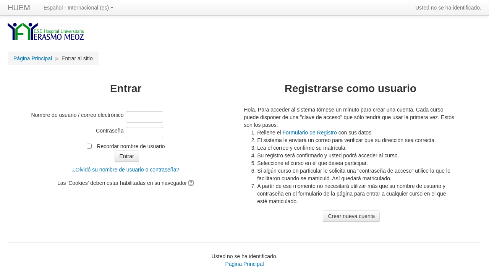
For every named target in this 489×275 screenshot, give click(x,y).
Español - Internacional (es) (78, 8)
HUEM (19, 7)
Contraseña (109, 131)
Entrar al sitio (77, 58)
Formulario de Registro (309, 132)
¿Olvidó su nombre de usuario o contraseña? (125, 170)
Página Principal (32, 58)
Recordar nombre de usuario (131, 146)
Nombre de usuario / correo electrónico (77, 115)
